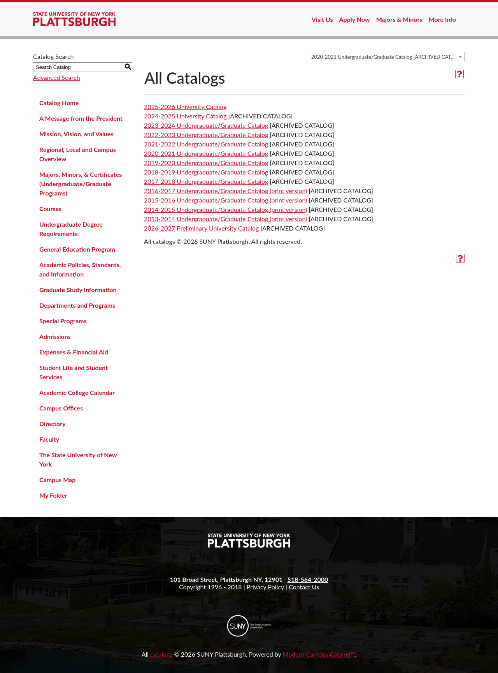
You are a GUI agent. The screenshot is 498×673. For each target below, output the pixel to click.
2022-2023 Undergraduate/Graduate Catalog (206, 134)
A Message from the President (81, 118)
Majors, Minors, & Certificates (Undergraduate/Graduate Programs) (80, 184)
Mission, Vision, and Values (76, 133)
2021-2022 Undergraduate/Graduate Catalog (206, 144)
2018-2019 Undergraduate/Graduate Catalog (206, 172)
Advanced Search (56, 77)
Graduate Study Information (77, 289)
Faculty (49, 439)
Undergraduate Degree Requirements (71, 228)
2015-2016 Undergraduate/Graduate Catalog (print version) (225, 200)
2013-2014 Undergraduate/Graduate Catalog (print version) (225, 218)
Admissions (55, 336)
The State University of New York (78, 459)
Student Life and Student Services (73, 372)
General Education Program (77, 249)
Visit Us (322, 19)
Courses (50, 208)
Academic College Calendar (77, 392)
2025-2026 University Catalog (185, 106)
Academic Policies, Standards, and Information (80, 269)
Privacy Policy (265, 586)
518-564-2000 (308, 579)
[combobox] (387, 56)
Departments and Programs (77, 305)
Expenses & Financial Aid (73, 352)
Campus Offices (61, 408)
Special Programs (63, 320)
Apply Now (354, 19)
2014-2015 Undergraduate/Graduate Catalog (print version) (225, 209)
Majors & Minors (399, 19)
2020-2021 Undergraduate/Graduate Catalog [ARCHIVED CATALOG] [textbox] (387, 57)
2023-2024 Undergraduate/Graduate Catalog (206, 125)
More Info (442, 19)
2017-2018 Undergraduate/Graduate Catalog (206, 181)
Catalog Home (59, 102)
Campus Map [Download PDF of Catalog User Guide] (57, 479)
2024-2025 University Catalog (185, 116)
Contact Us (304, 586)
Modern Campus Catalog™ (319, 654)
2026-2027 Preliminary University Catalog (201, 228)
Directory (52, 423)
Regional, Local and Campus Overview (77, 154)
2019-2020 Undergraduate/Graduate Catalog (206, 162)
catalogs (161, 654)
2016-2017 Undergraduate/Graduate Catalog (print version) (225, 190)
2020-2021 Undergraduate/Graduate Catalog (206, 153)
